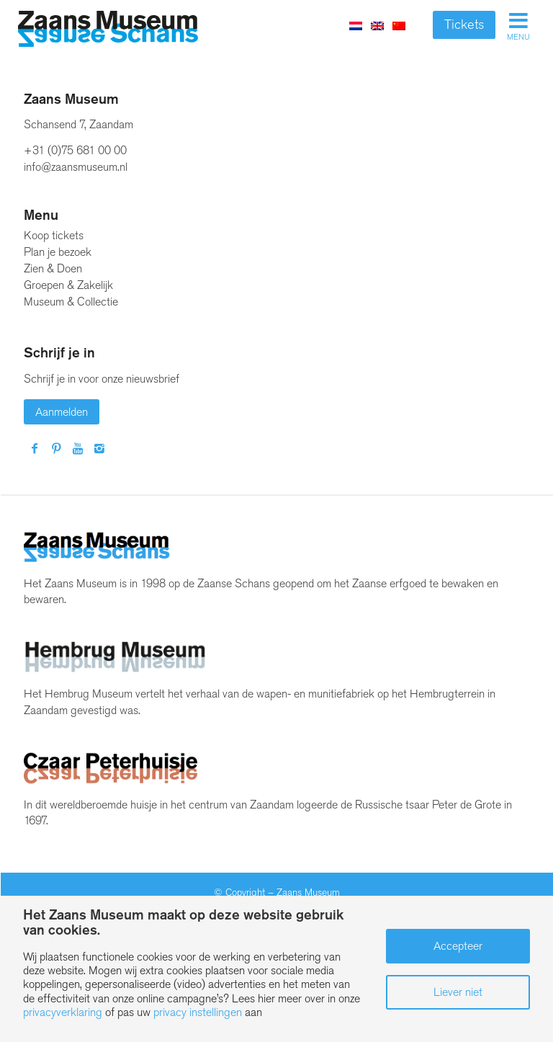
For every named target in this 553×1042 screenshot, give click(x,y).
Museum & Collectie (71, 301)
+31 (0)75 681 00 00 (75, 150)
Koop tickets (54, 235)
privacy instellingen (197, 1012)
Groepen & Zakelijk (68, 285)
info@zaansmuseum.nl (75, 166)
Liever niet (457, 991)
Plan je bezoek (57, 251)
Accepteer (457, 945)
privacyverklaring (62, 1012)
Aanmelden (61, 411)
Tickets (464, 24)
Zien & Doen (53, 268)
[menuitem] (377, 25)
